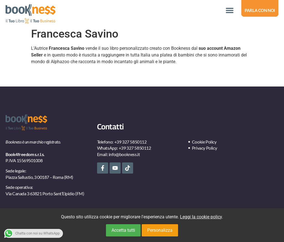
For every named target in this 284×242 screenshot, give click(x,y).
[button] (229, 10)
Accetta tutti (123, 230)
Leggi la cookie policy (201, 216)
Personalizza (160, 230)
